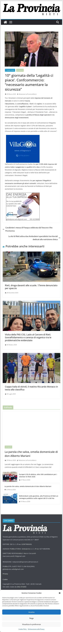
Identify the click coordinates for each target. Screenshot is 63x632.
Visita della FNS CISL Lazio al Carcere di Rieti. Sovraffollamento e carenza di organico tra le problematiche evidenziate (28, 337)
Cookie (5, 579)
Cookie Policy (23, 629)
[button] (60, 593)
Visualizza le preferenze (31, 624)
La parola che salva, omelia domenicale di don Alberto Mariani (30, 454)
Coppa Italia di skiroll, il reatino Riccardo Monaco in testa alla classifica (31, 388)
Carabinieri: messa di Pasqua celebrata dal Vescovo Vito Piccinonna (28, 229)
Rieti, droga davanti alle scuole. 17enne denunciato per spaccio (31, 287)
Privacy (5, 574)
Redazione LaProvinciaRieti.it (28, 94)
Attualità (20, 70)
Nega (31, 618)
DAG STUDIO (21, 587)
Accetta (31, 612)
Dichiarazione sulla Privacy (36, 629)
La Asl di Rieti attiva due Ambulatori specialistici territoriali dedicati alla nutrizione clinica (33, 238)
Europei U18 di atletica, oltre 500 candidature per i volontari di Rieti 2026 (37, 475)
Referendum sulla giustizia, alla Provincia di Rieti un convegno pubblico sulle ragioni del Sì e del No (37, 497)
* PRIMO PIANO (10, 70)
